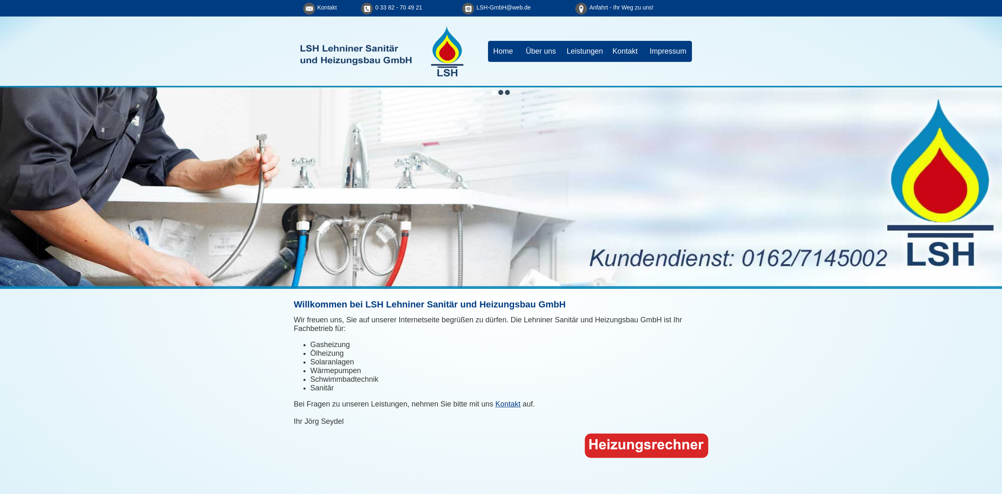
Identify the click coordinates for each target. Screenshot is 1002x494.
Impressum (668, 51)
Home (503, 51)
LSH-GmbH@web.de (503, 7)
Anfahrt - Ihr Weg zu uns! (622, 7)
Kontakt (327, 7)
